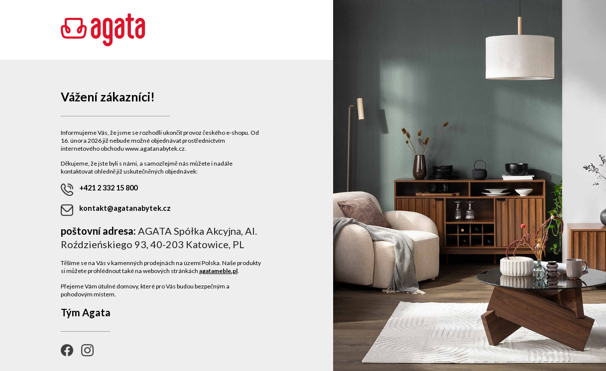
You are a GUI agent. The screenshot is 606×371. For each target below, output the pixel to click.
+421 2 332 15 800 (99, 190)
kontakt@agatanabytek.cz (116, 210)
